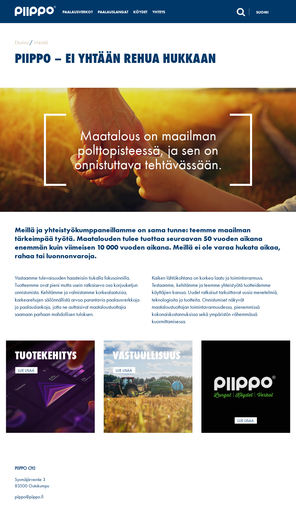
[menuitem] (265, 12)
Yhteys (158, 12)
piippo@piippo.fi (29, 497)
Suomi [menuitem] (262, 12)
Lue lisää (26, 370)
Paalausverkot (77, 12)
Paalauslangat (113, 12)
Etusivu (21, 42)
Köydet (140, 12)
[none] (265, 12)
